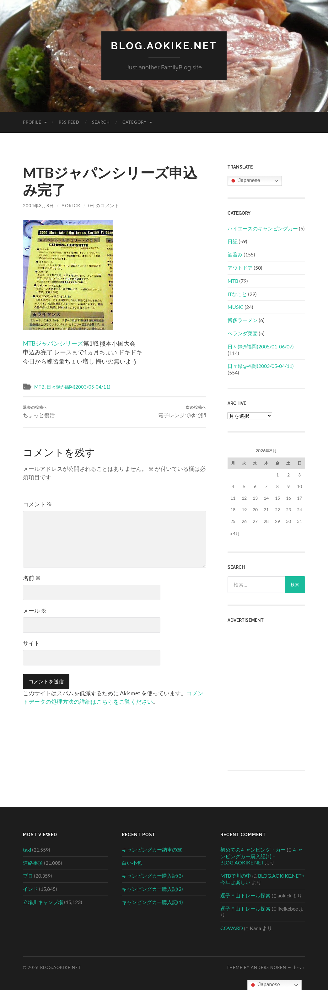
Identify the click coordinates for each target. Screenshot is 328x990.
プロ (28, 876)
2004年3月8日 (38, 205)
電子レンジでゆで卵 (182, 411)
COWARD (231, 928)
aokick (71, 205)
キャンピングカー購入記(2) (152, 889)
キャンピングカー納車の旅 (152, 850)
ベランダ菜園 (243, 333)
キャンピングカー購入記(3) (152, 876)
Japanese (244, 181)
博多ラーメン (243, 320)
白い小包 (132, 863)
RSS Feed (69, 122)
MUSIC (236, 307)
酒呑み (235, 254)
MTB (39, 387)
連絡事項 (33, 863)
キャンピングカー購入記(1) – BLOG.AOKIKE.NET (261, 856)
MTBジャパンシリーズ (53, 343)
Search (101, 122)
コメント (37, 504)
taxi (27, 850)
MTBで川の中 (235, 876)
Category (134, 122)
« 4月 (235, 533)
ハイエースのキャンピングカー (263, 228)
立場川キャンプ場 (43, 902)
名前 (32, 577)
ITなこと (237, 294)
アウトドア (240, 268)
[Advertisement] (266, 660)
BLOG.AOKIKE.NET (164, 45)
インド (30, 889)
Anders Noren (268, 967)
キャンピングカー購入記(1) (152, 902)
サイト (31, 643)
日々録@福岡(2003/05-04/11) (78, 387)
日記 (233, 241)
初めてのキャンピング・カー (253, 850)
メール (34, 610)
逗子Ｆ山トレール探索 (245, 895)
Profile (32, 122)
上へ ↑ (299, 967)
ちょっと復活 (39, 411)
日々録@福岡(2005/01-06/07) (261, 346)
